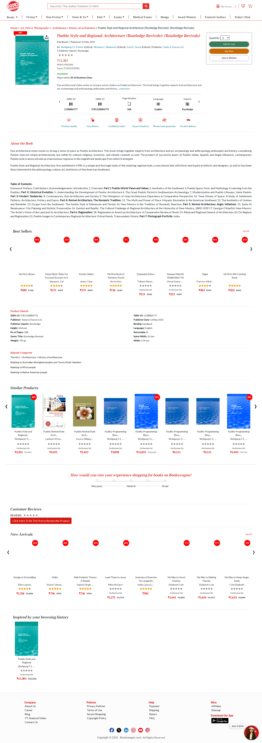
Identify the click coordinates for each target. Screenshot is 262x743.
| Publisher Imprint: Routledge (73, 50)
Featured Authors (215, 17)
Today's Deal (242, 17)
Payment (154, 706)
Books (11, 17)
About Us (30, 706)
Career (29, 710)
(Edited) (88, 47)
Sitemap (216, 710)
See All (246, 231)
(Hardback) (62, 42)
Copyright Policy (96, 718)
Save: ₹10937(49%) (68, 68)
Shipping (154, 710)
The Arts (15, 357)
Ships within (74, 77)
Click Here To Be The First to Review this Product (41, 520)
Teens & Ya (79, 17)
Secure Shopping (96, 714)
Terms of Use (94, 710)
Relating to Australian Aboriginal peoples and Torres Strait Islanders (45, 362)
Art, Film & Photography (34, 28)
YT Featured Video (35, 718)
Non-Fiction (53, 17)
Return (153, 714)
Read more (124, 88)
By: (70, 47)
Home (13, 28)
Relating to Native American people (28, 372)
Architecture (59, 28)
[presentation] (59, 101)
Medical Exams (142, 17)
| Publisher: (167, 47)
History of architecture (82, 28)
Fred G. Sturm (134, 47)
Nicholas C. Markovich (105, 47)
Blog (27, 714)
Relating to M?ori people (23, 367)
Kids (100, 17)
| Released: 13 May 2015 (82, 42)
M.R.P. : (65, 64)
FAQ (152, 718)
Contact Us (31, 722)
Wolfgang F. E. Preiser (72, 47)
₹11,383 (62, 60)
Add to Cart (229, 44)
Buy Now (229, 51)
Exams (118, 17)
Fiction (30, 17)
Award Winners (187, 17)
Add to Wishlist (229, 58)
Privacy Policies (96, 706)
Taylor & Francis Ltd (173, 47)
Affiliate (216, 706)
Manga (165, 17)
